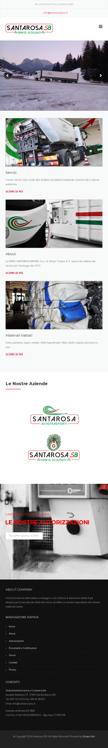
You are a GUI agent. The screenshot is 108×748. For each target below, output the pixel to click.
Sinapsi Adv (89, 736)
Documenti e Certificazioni (23, 648)
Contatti (13, 662)
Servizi (12, 655)
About (12, 633)
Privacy (12, 669)
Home (12, 626)
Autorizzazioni (16, 641)
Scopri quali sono (24, 535)
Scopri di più (14, 191)
